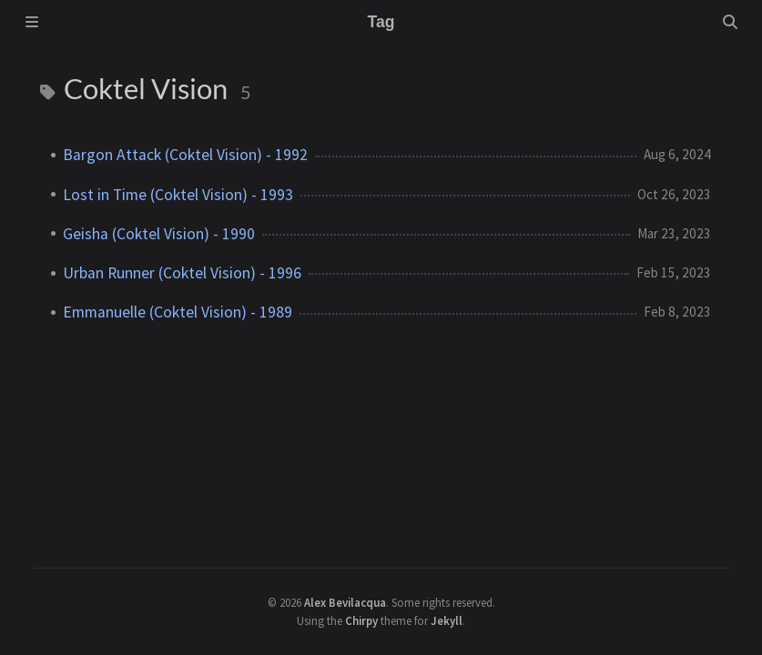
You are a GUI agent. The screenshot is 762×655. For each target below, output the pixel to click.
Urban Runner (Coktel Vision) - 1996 (182, 273)
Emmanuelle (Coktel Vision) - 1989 (177, 312)
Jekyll (446, 620)
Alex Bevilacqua (345, 602)
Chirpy (361, 620)
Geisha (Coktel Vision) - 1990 (159, 234)
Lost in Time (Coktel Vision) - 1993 (178, 195)
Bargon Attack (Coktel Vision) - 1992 (185, 155)
